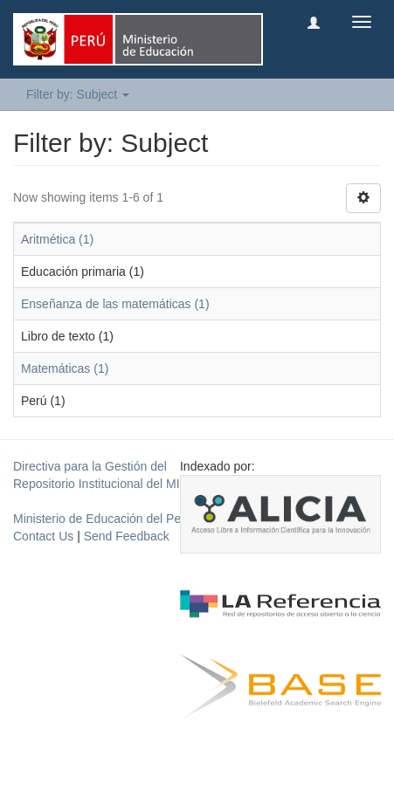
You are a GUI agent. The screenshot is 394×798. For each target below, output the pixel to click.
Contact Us (43, 536)
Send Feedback (126, 536)
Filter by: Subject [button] (77, 94)
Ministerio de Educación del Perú (102, 519)
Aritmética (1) (57, 239)
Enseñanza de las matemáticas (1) (115, 304)
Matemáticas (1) (64, 368)
